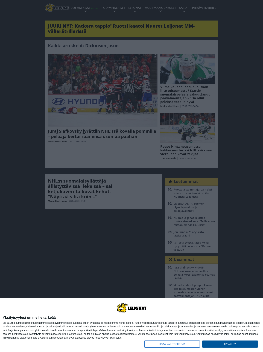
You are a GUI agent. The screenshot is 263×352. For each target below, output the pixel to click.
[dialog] (131, 325)
